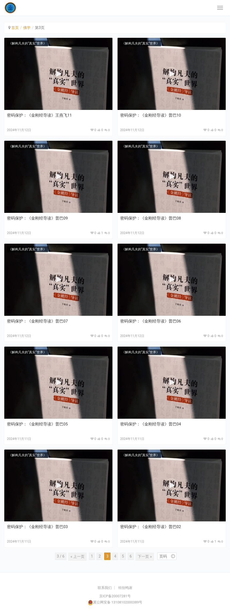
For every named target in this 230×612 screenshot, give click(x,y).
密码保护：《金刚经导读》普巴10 (150, 115)
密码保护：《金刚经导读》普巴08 (150, 218)
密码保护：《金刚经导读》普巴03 (37, 526)
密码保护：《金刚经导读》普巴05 (37, 424)
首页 (15, 27)
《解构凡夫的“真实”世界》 (27, 43)
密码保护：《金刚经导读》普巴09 (37, 218)
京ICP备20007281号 (115, 596)
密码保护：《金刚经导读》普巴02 (150, 526)
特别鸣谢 (125, 587)
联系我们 (105, 587)
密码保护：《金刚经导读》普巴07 (37, 321)
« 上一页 (78, 556)
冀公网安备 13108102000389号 (118, 602)
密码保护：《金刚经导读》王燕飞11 (39, 115)
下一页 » (144, 556)
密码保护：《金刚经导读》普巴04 (150, 424)
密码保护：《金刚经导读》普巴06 (150, 321)
